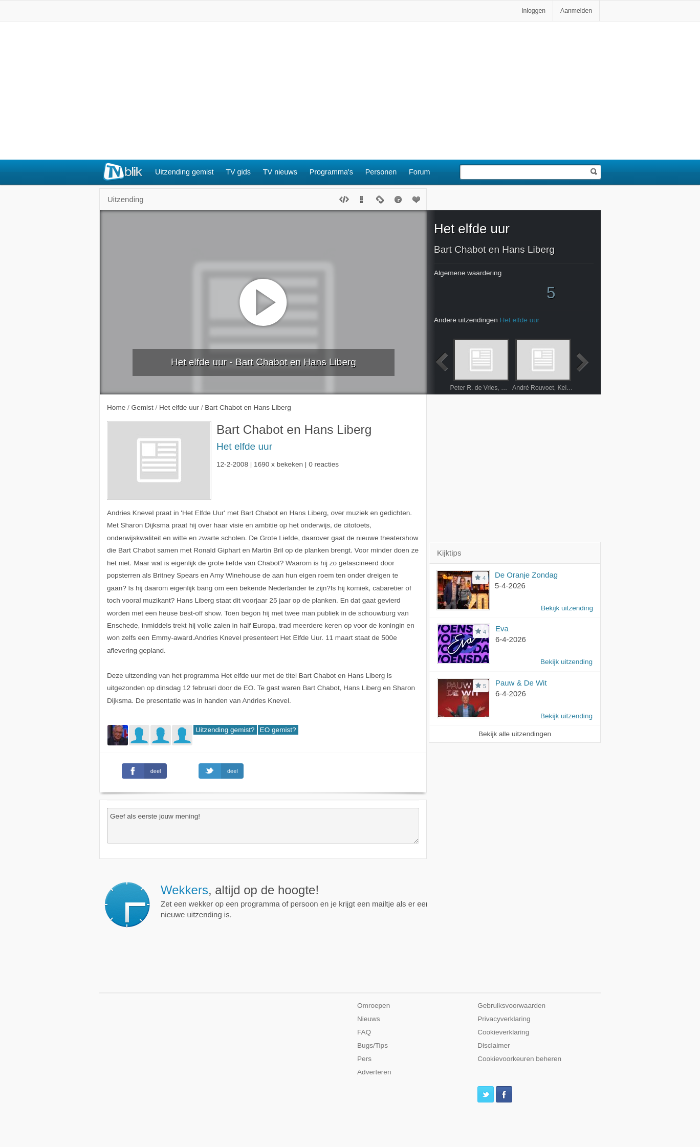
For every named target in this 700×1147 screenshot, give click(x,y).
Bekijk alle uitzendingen (514, 734)
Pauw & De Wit (521, 682)
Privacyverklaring (504, 1019)
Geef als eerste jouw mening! (263, 826)
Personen (381, 172)
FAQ (364, 1032)
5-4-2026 (510, 585)
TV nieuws (280, 172)
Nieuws (368, 1019)
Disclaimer (493, 1045)
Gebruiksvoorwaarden (511, 1005)
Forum (419, 172)
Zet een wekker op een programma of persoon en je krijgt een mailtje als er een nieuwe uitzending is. (429, 901)
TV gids (238, 172)
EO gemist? (278, 730)
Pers (364, 1059)
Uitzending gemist (184, 172)
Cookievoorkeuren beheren (519, 1059)
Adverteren (374, 1072)
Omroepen (373, 1005)
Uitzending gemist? (225, 730)
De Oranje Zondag (526, 574)
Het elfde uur (244, 446)
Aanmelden (576, 10)
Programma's (331, 172)
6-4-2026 (510, 639)
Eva (502, 628)
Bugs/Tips (372, 1045)
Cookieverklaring (503, 1032)
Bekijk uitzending (567, 608)
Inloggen (533, 10)
